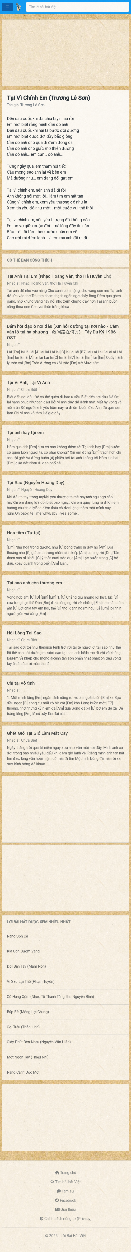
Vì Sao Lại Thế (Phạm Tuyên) (30, 981)
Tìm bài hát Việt (68, 1182)
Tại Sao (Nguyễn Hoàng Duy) (35, 482)
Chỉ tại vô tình (21, 683)
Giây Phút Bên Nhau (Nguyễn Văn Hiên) (39, 1042)
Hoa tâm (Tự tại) (23, 533)
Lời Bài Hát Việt (73, 1236)
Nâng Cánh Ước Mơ (22, 1072)
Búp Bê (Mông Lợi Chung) (28, 1012)
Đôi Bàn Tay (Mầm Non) (26, 966)
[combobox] (77, 7)
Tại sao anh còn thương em (34, 583)
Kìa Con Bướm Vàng (23, 951)
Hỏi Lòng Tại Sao (24, 633)
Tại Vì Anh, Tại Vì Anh (28, 382)
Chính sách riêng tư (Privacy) (68, 1218)
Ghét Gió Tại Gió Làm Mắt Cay (37, 733)
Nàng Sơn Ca (17, 936)
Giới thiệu (68, 1209)
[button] (7, 7)
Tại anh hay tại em (25, 432)
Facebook (68, 1200)
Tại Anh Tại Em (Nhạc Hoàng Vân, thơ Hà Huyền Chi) (59, 276)
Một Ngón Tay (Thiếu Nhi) (27, 1057)
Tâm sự (68, 1191)
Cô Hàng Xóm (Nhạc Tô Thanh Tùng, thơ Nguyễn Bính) (50, 996)
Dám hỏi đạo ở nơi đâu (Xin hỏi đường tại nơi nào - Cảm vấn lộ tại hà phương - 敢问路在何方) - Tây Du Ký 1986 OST (63, 331)
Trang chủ (68, 1172)
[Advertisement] (65, 53)
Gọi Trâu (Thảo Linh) (23, 1027)
